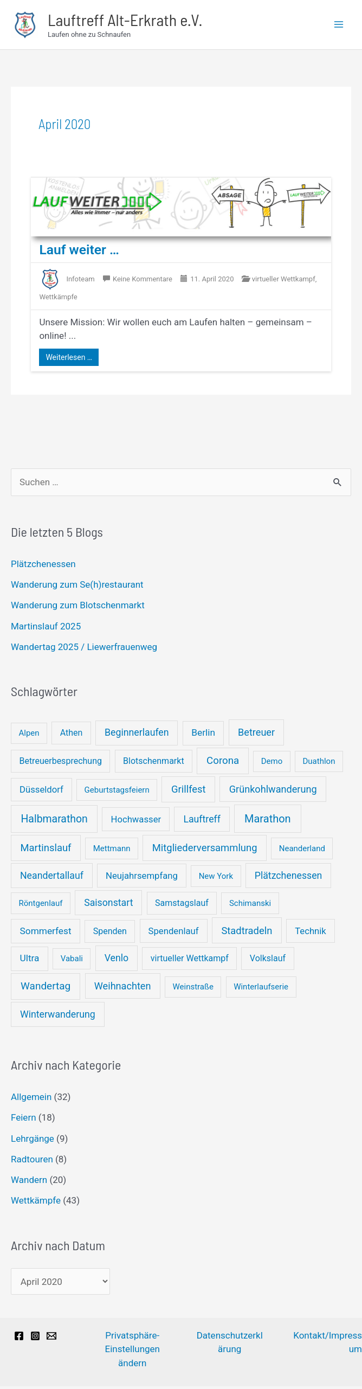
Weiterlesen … (69, 360)
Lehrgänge (32, 1141)
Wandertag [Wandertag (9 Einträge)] (45, 988)
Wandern (29, 1182)
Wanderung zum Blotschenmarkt (78, 607)
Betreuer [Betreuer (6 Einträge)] (256, 735)
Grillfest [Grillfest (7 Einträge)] (188, 792)
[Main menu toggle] (339, 26)
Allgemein (31, 1099)
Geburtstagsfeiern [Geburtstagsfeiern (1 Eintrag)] (117, 793)
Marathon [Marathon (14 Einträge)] (267, 821)
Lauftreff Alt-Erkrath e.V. (140, 20)
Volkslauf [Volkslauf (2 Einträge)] (268, 961)
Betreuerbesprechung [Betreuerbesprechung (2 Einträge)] (60, 763)
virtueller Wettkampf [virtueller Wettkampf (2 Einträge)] (190, 961)
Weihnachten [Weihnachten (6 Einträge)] (122, 988)
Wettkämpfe (36, 1203)
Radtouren (32, 1161)
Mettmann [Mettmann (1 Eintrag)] (112, 851)
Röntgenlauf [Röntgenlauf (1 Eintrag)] (41, 906)
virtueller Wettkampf (283, 282)
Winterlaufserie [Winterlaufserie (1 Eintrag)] (261, 989)
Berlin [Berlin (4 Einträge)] (203, 735)
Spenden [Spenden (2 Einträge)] (110, 934)
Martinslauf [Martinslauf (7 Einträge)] (46, 850)
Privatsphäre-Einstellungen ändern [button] (132, 1352)
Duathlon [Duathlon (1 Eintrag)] (319, 764)
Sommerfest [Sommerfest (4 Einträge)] (46, 933)
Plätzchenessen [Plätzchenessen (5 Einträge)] (288, 878)
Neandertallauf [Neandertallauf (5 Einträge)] (51, 878)
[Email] (51, 1338)
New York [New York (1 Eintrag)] (216, 879)
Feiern (23, 1120)
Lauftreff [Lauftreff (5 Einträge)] (201, 821)
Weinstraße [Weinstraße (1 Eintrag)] (192, 989)
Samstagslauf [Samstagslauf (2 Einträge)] (182, 906)
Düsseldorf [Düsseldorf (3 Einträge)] (41, 792)
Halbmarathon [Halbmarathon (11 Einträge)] (54, 821)
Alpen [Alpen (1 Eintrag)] (29, 736)
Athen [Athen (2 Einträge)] (71, 735)
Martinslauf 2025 (46, 628)
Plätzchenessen (43, 566)
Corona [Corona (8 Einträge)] (222, 763)
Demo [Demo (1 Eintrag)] (272, 764)
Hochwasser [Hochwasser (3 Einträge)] (136, 822)
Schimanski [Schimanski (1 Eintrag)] (250, 906)
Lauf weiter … (81, 252)
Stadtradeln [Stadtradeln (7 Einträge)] (246, 933)
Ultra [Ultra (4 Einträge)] (30, 960)
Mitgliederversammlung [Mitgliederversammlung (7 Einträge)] (204, 850)
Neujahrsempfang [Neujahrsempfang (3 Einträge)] (142, 878)
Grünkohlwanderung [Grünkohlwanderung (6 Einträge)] (273, 792)
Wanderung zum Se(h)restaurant (77, 587)
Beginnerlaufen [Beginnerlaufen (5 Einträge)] (137, 735)
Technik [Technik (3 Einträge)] (310, 934)
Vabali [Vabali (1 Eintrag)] (72, 961)
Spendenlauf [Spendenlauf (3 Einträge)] (173, 934)
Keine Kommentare (142, 282)
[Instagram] (35, 1338)
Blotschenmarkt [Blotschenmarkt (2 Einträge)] (153, 763)
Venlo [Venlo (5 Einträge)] (117, 960)
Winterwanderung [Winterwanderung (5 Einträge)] (57, 1017)
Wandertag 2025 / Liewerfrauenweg (84, 649)
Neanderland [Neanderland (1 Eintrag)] (302, 851)
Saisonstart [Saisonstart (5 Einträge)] (108, 905)
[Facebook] (19, 1338)
